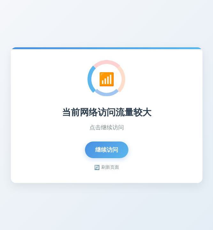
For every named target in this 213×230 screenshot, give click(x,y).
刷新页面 (106, 167)
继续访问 (106, 150)
